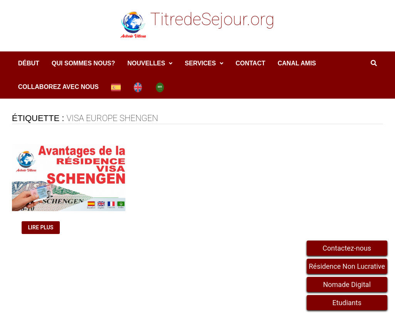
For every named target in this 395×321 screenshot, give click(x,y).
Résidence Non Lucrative (347, 266)
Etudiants (347, 303)
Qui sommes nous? (83, 63)
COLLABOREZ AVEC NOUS (58, 87)
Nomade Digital (347, 284)
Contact (250, 63)
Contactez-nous (346, 248)
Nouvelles (146, 63)
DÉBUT (28, 63)
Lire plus (43, 227)
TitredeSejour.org (212, 19)
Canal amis (297, 63)
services (200, 63)
